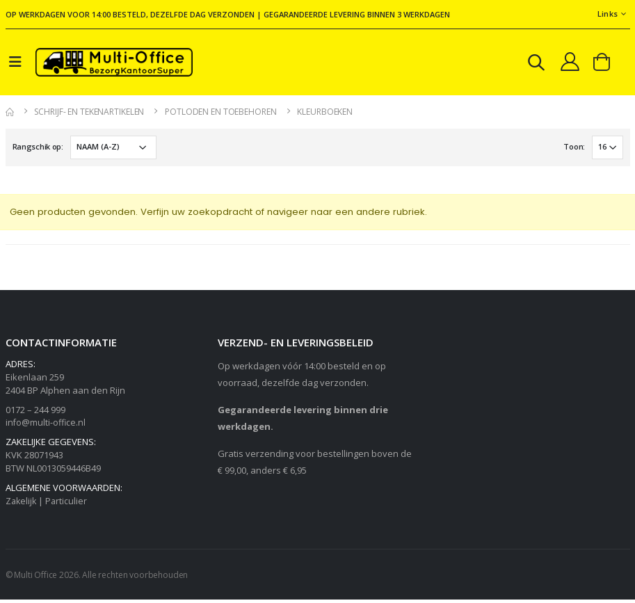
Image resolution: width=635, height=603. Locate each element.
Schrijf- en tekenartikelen (89, 114)
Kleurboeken (325, 114)
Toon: (573, 149)
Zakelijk (22, 504)
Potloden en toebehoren (220, 114)
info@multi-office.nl (46, 425)
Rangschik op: (38, 149)
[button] (532, 65)
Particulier (68, 504)
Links (607, 13)
